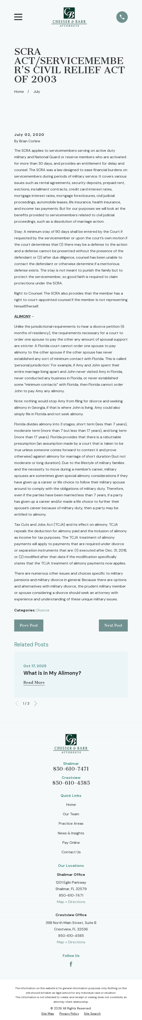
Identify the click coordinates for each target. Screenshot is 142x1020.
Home (71, 804)
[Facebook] (70, 964)
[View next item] (35, 703)
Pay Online (71, 842)
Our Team (71, 814)
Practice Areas (71, 823)
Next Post (113, 625)
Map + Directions (71, 901)
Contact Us (71, 852)
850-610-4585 (71, 782)
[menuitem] (47, 1013)
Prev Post (29, 625)
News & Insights (71, 833)
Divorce (42, 610)
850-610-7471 (71, 768)
